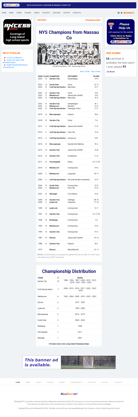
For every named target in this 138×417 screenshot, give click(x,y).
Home (18, 382)
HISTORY (66, 13)
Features (92, 382)
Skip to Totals (85, 71)
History (104, 382)
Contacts (118, 382)
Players (50, 382)
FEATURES (56, 13)
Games (62, 382)
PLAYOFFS (46, 13)
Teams (38, 382)
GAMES (36, 13)
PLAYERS (28, 13)
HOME (4, 13)
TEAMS (19, 13)
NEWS (11, 13)
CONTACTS (77, 13)
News (28, 382)
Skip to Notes (96, 71)
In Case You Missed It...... (15, 58)
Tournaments (76, 382)
